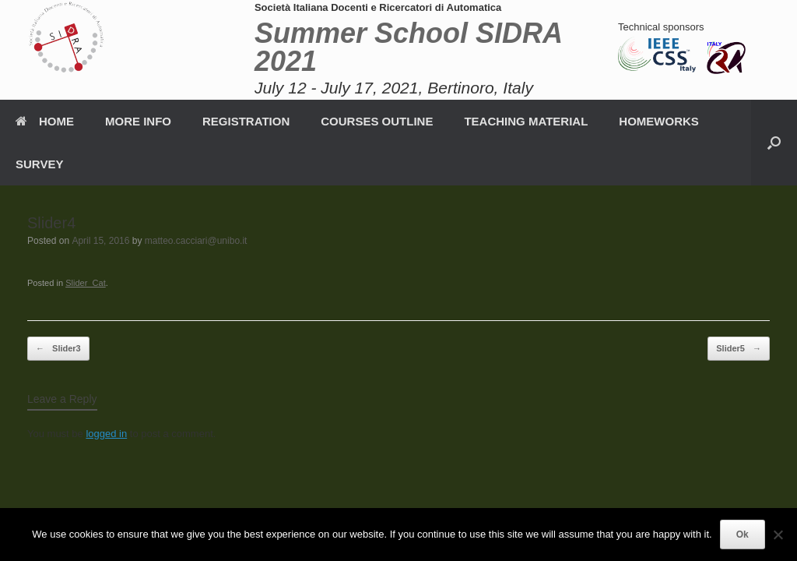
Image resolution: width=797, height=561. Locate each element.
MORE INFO (138, 121)
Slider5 (738, 348)
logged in (106, 433)
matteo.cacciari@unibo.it (196, 240)
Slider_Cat (85, 283)
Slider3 (58, 348)
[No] (777, 534)
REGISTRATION (246, 121)
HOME (45, 121)
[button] (774, 142)
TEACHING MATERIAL (526, 121)
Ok (742, 534)
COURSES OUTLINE (377, 121)
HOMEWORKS (659, 121)
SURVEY (39, 164)
